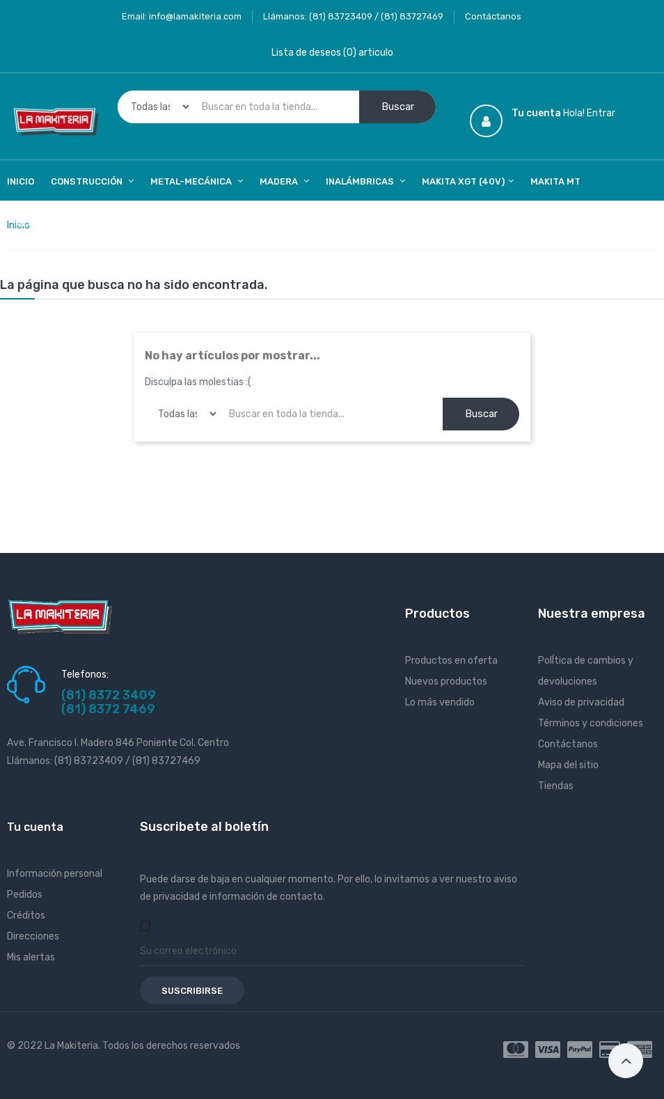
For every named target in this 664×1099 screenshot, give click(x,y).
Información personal (54, 874)
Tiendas (556, 786)
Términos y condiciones (590, 723)
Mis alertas (31, 957)
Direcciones (33, 936)
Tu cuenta (35, 827)
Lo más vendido (440, 702)
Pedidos (24, 895)
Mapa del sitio (568, 765)
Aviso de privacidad (581, 702)
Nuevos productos (446, 681)
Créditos (26, 915)
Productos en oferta (451, 661)
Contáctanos (493, 16)
